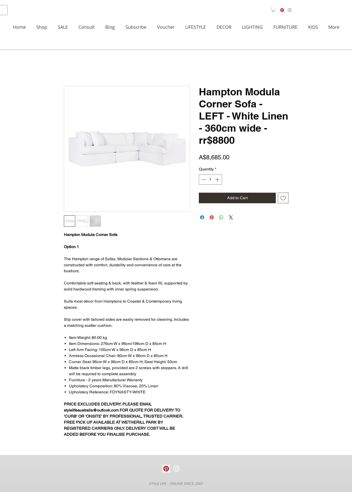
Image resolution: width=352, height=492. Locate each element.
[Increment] (217, 179)
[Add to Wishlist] (283, 198)
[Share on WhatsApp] (221, 217)
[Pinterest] (282, 10)
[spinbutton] (210, 179)
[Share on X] (231, 217)
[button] (273, 10)
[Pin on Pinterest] (212, 217)
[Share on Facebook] (202, 217)
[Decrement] (203, 179)
